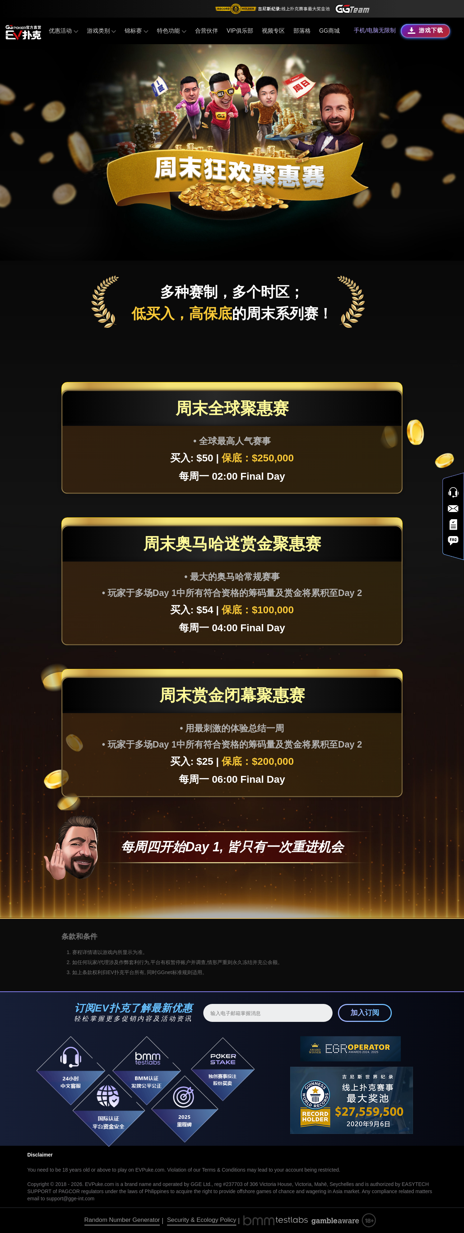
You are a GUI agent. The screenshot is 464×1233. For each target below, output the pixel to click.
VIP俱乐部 (239, 31)
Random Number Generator (122, 1219)
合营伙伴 (206, 31)
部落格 (301, 31)
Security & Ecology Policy (201, 1219)
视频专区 (272, 31)
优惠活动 (63, 31)
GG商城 (329, 31)
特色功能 (171, 31)
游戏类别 (101, 31)
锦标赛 (136, 31)
